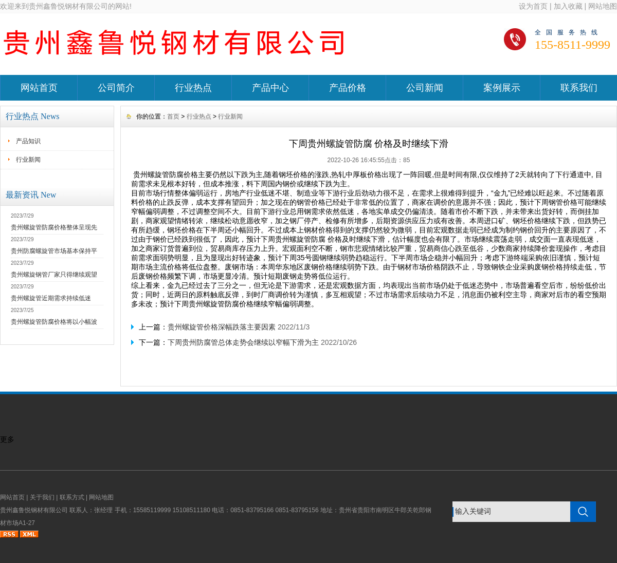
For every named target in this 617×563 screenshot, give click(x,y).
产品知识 (28, 141)
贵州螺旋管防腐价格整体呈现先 (54, 227)
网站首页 (39, 88)
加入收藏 (568, 6)
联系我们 (578, 88)
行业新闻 (28, 159)
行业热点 (193, 88)
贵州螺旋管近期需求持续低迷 (51, 298)
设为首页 (533, 6)
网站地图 (602, 6)
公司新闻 (424, 88)
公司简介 (116, 88)
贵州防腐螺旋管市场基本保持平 (54, 251)
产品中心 (270, 88)
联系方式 (72, 497)
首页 (173, 116)
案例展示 (501, 88)
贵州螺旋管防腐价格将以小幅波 (54, 321)
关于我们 (42, 497)
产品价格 (347, 88)
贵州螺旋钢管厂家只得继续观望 (54, 274)
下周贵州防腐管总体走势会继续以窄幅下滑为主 (243, 342)
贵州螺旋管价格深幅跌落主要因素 (222, 327)
